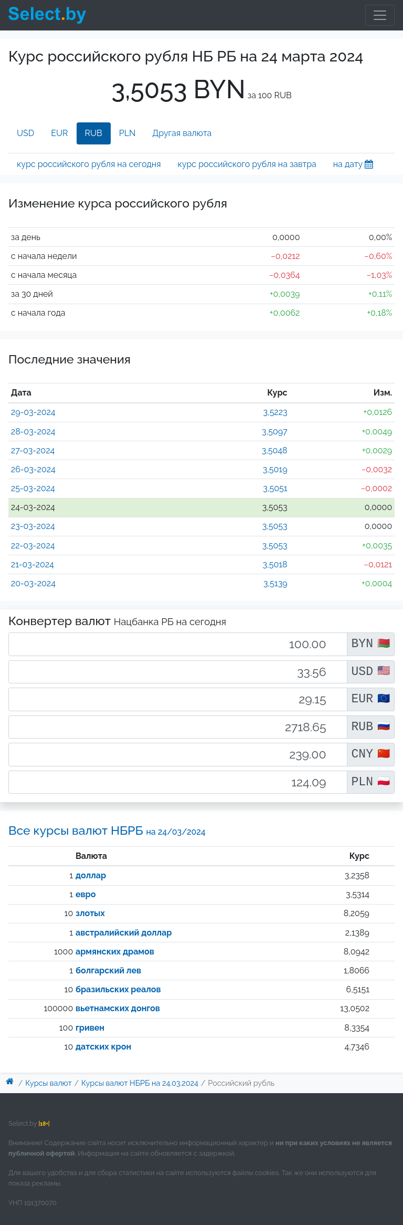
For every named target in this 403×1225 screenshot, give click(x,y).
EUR (59, 133)
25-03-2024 (33, 488)
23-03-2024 (33, 526)
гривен (90, 1028)
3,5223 (275, 412)
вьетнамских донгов (118, 1008)
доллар (91, 875)
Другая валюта (181, 133)
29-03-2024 (33, 412)
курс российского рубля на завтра (246, 164)
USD (25, 133)
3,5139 (275, 583)
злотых (90, 913)
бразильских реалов (118, 989)
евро (86, 894)
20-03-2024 (33, 583)
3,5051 (275, 488)
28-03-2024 (33, 432)
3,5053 (275, 526)
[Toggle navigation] (380, 15)
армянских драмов (115, 952)
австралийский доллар (124, 933)
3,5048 (275, 450)
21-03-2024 (32, 564)
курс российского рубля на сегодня (89, 164)
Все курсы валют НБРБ (107, 830)
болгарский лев (108, 970)
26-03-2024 (33, 469)
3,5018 (275, 564)
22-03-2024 (33, 546)
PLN (127, 133)
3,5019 (275, 469)
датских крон (103, 1047)
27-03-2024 (33, 450)
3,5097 (274, 432)
